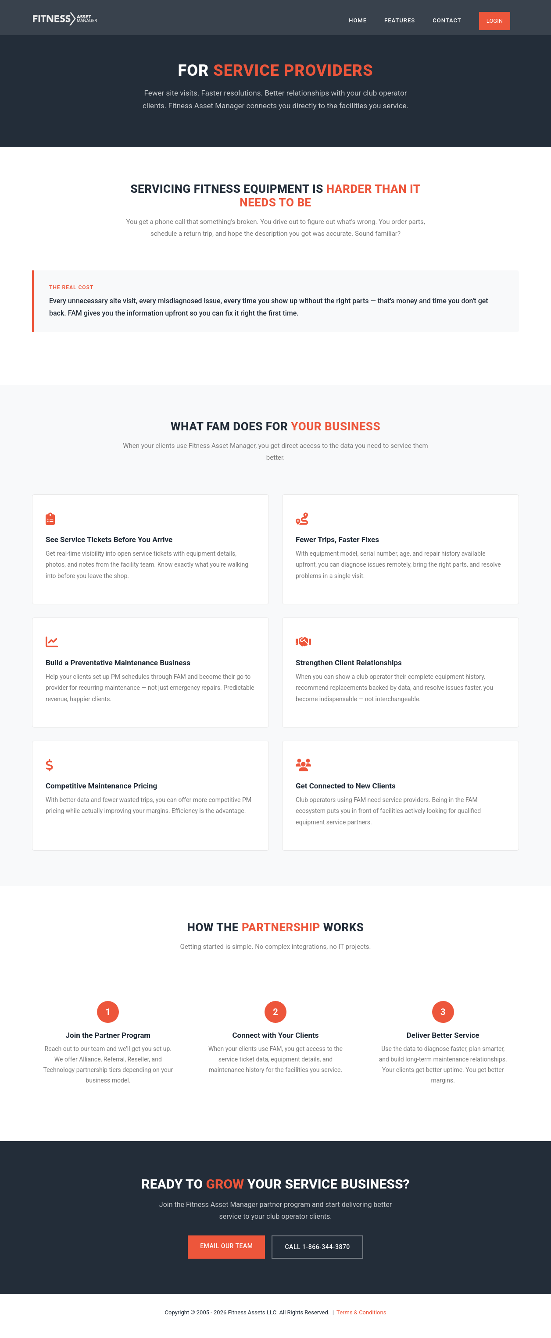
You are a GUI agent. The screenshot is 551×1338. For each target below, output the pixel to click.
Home (358, 20)
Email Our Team (226, 1245)
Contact (447, 20)
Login (495, 21)
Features (399, 20)
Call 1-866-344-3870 (317, 1246)
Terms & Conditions (361, 1312)
